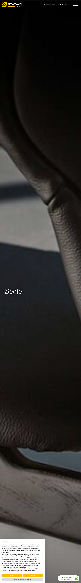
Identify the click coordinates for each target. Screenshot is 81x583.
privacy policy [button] (26, 567)
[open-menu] (74, 5)
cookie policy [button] (5, 552)
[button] (42, 541)
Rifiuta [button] (12, 575)
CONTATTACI (62, 5)
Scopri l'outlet (49, 5)
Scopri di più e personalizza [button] (22, 579)
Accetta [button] (33, 575)
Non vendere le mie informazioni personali (24, 561)
